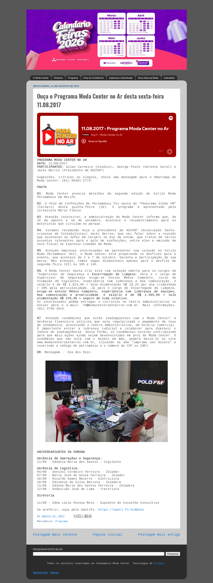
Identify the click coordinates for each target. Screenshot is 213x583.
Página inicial (107, 535)
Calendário (169, 78)
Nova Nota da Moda (148, 78)
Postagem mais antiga (159, 535)
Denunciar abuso (46, 573)
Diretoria (58, 78)
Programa (73, 78)
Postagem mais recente (55, 535)
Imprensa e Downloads (121, 78)
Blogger (159, 563)
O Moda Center (41, 78)
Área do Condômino (93, 78)
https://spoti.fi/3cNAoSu (121, 510)
